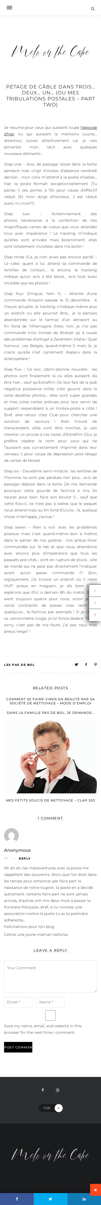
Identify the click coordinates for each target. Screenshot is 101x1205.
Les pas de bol (19, 665)
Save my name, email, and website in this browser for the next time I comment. (43, 1029)
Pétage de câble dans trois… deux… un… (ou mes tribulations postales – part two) (50, 96)
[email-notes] (18, 1002)
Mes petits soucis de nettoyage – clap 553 (50, 800)
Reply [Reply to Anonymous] (25, 858)
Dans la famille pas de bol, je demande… (50, 713)
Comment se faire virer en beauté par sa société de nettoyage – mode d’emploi (50, 701)
